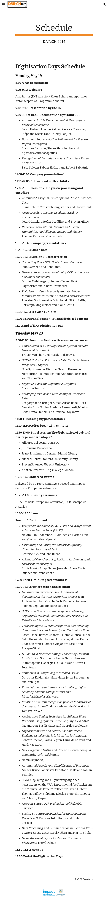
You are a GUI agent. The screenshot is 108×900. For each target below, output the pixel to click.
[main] (54, 33)
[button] (4, 4)
